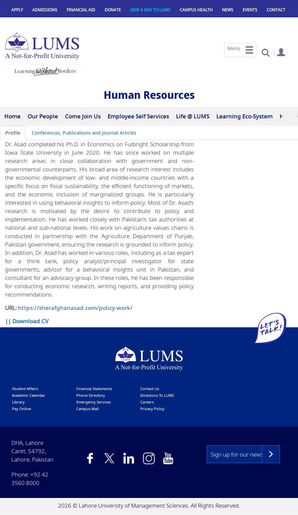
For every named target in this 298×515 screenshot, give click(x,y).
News (227, 10)
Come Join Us (83, 116)
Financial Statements (94, 388)
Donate (113, 10)
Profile (12, 133)
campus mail (87, 408)
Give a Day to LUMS (150, 10)
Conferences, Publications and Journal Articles (84, 133)
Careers (147, 401)
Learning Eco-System (244, 116)
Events (250, 10)
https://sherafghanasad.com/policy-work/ (75, 308)
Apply (17, 10)
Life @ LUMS (192, 116)
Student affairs (25, 388)
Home (12, 116)
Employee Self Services (138, 116)
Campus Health (196, 10)
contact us (149, 388)
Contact (276, 10)
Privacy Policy (152, 408)
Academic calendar (28, 395)
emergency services (93, 401)
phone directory (90, 395)
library (18, 401)
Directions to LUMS (157, 395)
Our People (43, 116)
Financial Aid (81, 10)
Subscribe (271, 454)
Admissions (44, 10)
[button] (265, 52)
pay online (21, 408)
